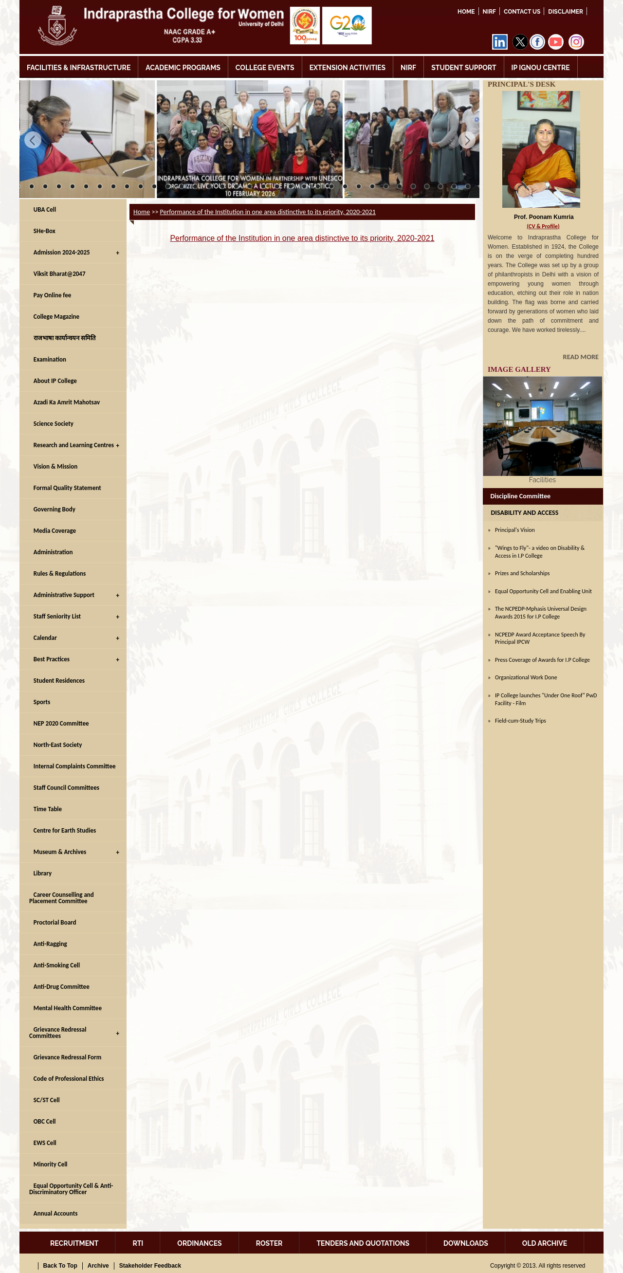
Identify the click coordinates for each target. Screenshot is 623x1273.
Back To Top (60, 1265)
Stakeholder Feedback (150, 1265)
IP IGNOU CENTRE (541, 68)
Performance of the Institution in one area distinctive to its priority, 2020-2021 (268, 212)
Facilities (542, 480)
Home (466, 11)
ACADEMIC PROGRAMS (183, 68)
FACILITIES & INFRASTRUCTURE (78, 68)
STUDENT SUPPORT (463, 68)
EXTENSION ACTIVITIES (347, 68)
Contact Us (522, 11)
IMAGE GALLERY (519, 369)
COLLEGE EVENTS (265, 68)
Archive (98, 1265)
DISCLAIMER (565, 11)
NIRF (489, 11)
